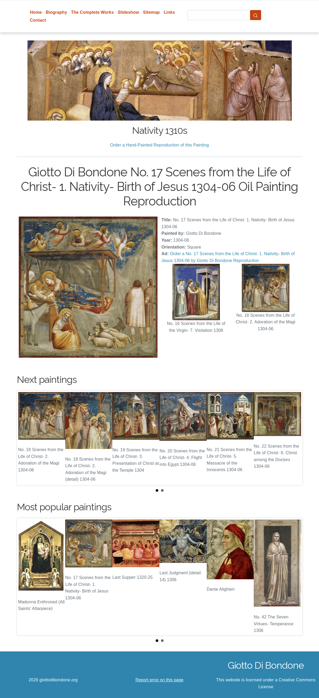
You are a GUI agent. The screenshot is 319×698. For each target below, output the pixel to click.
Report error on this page (160, 680)
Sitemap (151, 12)
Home (36, 12)
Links (169, 12)
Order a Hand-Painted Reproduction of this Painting (159, 145)
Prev (25, 438)
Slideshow (128, 12)
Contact (38, 20)
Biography (56, 12)
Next (294, 438)
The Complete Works (92, 12)
